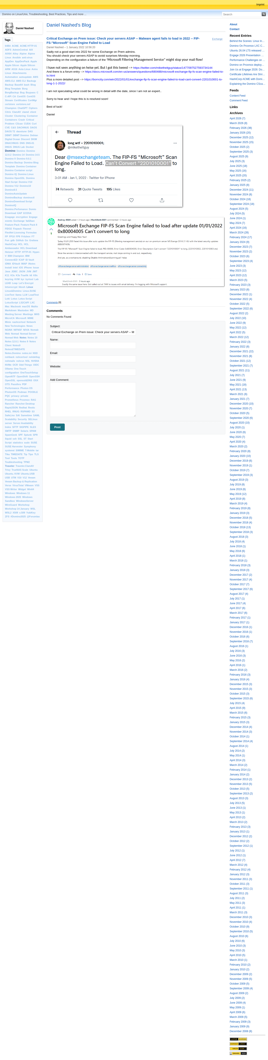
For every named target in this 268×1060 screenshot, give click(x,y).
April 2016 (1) (237, 665)
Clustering (20, 116)
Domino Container (26, 166)
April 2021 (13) (238, 389)
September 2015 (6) (241, 698)
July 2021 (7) (237, 375)
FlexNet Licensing (15, 232)
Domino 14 (18, 154)
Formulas (31, 232)
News (29, 326)
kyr (22, 279)
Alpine (23, 53)
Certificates (20, 100)
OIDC (36, 364)
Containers (11, 119)
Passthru (16, 384)
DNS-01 (30, 143)
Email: (54, 353)
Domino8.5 (11, 189)
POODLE (33, 392)
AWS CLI (21, 81)
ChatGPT (22, 108)
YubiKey (31, 512)
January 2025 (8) (239, 184)
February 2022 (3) (240, 341)
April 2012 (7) (237, 860)
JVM (28, 271)
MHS (36, 314)
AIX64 (8, 53)
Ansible (16, 57)
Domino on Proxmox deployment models (247, 64)
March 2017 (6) (238, 612)
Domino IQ (11, 174)
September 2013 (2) (241, 793)
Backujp (31, 81)
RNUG (16, 411)
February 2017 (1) (240, 617)
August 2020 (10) (240, 422)
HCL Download (28, 248)
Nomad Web (11, 337)
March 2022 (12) (239, 337)
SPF (20, 435)
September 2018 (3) (241, 532)
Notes (23, 337)
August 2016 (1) (239, 646)
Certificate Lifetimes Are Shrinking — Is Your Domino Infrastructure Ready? (247, 74)
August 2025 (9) (239, 156)
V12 (25, 477)
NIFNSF (18, 329)
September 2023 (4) (241, 261)
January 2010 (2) (239, 969)
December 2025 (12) (241, 137)
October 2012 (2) (239, 841)
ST (25, 438)
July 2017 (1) (237, 598)
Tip (25, 454)
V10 (19, 477)
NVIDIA (35, 361)
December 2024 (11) (241, 189)
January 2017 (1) (239, 622)
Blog (33, 84)
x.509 (22, 512)
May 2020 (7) (237, 436)
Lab (36, 279)
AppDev (9, 61)
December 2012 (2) (241, 836)
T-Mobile (30, 450)
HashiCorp (11, 244)
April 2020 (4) (237, 441)
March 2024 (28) (239, 232)
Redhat (23, 407)
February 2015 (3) (240, 717)
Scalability (10, 419)
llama (18, 294)
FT (33, 236)
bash (26, 84)
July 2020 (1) (237, 427)
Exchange (19, 221)
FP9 (18, 236)
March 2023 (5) (238, 280)
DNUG (8, 147)
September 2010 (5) (241, 931)
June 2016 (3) (238, 655)
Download (10, 213)
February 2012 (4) (240, 869)
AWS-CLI (10, 81)
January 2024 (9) (239, 242)
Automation (11, 77)
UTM (13, 477)
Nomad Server (28, 333)
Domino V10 (25, 182)
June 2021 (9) (238, 379)
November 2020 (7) (241, 408)
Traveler (10, 466)
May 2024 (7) (237, 223)
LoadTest (34, 294)
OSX (35, 380)
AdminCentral (20, 49)
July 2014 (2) (237, 750)
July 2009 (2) (237, 997)
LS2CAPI (24, 302)
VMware (29, 485)
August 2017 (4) (239, 593)
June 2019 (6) (238, 489)
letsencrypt (11, 287)
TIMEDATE (17, 454)
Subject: (55, 326)
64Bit (8, 46)
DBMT (8, 135)
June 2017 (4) (238, 603)
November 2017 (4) (241, 579)
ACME (15, 46)
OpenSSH (34, 376)
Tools (14, 458)
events (8, 221)
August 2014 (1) (239, 746)
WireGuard (11, 505)
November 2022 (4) (241, 299)
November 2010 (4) (241, 921)
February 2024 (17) (241, 237)
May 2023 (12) (238, 270)
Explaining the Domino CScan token (247, 83)
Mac (7, 306)
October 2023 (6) (239, 256)
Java (7, 271)
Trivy (7, 470)
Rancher (9, 403)
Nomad (15, 333)
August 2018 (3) (239, 536)
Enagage (10, 217)
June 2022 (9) (238, 322)
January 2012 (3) (239, 874)
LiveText (9, 294)
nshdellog (34, 357)
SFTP (15, 427)
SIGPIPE (24, 427)
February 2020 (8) (240, 451)
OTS (7, 384)
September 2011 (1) (241, 888)
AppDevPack (22, 61)
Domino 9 (10, 158)
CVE (7, 127)
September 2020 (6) (241, 417)
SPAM (32, 431)
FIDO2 (8, 228)
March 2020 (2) (238, 446)
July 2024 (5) (237, 213)
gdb (12, 240)
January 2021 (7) (239, 398)
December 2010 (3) (241, 917)
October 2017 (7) (239, 584)
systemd (10, 450)
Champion (10, 108)
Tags (7, 39)
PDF (24, 384)
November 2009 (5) (241, 978)
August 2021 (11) (240, 370)
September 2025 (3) (241, 151)
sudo (27, 442)
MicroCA (10, 318)
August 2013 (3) (239, 798)
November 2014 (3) (241, 731)
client (33, 112)
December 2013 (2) (241, 779)
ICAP (21, 259)
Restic (31, 407)
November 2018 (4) (241, 522)
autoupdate (25, 77)
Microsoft (21, 318)
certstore (10, 104)
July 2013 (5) (237, 803)
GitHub (20, 240)
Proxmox (25, 399)
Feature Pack (12, 224)
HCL (20, 244)
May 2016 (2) (237, 660)
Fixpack (17, 228)
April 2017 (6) (237, 608)
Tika (7, 454)
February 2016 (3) (240, 674)
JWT (34, 271)
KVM (17, 279)
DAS (30, 131)
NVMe (8, 364)
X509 (15, 512)
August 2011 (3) (239, 893)
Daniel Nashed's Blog (69, 25)
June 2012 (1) (238, 855)
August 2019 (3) (239, 479)
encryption (22, 217)
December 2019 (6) (241, 460)
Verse (8, 485)
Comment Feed (239, 100)
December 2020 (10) (241, 403)
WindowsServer (25, 501)
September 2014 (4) (241, 741)
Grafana (33, 240)
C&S (13, 127)
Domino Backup (14, 162)
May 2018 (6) (237, 551)
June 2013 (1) (238, 807)
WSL (33, 508)
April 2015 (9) (237, 707)
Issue (36, 267)
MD (32, 310)
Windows (10, 493)
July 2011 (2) (237, 898)
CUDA (27, 123)
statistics (18, 442)
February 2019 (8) (240, 508)
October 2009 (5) (239, 983)
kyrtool (29, 279)
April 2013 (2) (237, 817)
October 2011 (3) (239, 883)
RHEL (8, 411)
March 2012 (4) (238, 864)
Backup (9, 84)
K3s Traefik (22, 275)
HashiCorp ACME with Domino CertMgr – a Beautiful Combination (247, 79)
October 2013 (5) (239, 788)
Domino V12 (11, 186)
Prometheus (11, 399)
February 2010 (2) (240, 964)
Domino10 (25, 186)
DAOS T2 (10, 131)
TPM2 (27, 462)
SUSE (34, 442)
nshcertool (21, 357)
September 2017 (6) (241, 589)
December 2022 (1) (241, 294)
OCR (15, 364)
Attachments (19, 73)
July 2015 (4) (237, 703)
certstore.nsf (23, 104)
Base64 (19, 84)
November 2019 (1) (241, 465)
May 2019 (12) (238, 494)
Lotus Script (25, 298)
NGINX (8, 329)
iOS (21, 267)
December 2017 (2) (241, 574)
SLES (33, 427)
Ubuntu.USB (28, 473)
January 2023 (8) (239, 289)
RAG (33, 399)
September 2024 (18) (242, 204)
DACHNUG (23, 127)
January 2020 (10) (240, 455)
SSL (20, 438)
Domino (10, 150)
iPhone (28, 267)
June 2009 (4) (238, 1002)
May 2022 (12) (238, 327)
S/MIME (20, 450)
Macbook (16, 306)
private (24, 396)
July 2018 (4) (237, 541)
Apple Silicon (27, 65)
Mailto (34, 306)
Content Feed (237, 95)
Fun (7, 240)
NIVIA (26, 329)
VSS (37, 485)
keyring (9, 279)
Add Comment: (59, 379)
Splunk (28, 435)
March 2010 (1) (238, 959)
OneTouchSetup (29, 372)
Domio (32, 209)
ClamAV (16, 112)
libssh (22, 287)
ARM (7, 69)
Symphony (30, 446)
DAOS (33, 127)
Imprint (260, 4)
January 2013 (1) (239, 831)
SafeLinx (10, 415)
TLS (36, 454)
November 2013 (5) (241, 784)
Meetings (28, 314)
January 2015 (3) (239, 722)
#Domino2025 (18, 516)
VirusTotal (18, 485)
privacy (15, 396)
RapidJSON (11, 407)
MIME (30, 318)
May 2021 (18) (238, 384)
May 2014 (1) (237, 755)
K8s (35, 275)
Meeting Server (13, 314)
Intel (15, 267)
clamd (25, 112)
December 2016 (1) (241, 627)
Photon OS (26, 388)
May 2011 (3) (237, 902)
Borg (24, 88)
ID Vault (30, 259)
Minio (8, 322)
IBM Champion (16, 256)
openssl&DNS (24, 380)
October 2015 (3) (239, 693)
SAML (36, 415)
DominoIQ (10, 205)
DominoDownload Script (18, 201)
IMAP (24, 263)
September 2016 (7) (241, 641)
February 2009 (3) (240, 1021)
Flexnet (27, 228)
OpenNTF (10, 376)
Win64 (30, 489)
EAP (19, 213)
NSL (27, 361)
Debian (34, 135)
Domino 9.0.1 (24, 158)
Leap (15, 283)
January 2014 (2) (239, 774)
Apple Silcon (12, 65)
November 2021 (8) (241, 356)
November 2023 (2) (241, 251)
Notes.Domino (13, 353)
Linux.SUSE (29, 291)
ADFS (8, 49)
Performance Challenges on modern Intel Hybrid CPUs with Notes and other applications (247, 60)
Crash (21, 119)
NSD (35, 353)
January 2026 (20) (240, 132)
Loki (7, 298)
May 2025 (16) (238, 170)
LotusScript (11, 302)
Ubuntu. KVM (12, 473)
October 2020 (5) (239, 413)
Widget (22, 489)
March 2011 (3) (238, 912)
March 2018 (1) (238, 560)
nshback (10, 357)
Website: (55, 366)
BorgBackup (12, 92)
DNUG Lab (19, 147)
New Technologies (15, 326)
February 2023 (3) (240, 284)
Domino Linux (26, 174)
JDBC (14, 271)
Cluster (9, 116)
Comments (52, 302)
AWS (35, 77)
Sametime (26, 415)
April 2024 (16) (238, 227)
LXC (32, 302)
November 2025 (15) (241, 142)
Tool (7, 458)
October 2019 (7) (239, 470)
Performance (12, 388)
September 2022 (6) (241, 308)
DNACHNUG (12, 143)
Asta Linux (24, 69)
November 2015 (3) (241, 688)
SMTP (8, 431)
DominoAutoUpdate (16, 193)
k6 (30, 275)
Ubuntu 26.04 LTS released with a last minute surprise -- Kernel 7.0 (247, 50)
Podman (22, 392)
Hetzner (9, 252)
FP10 (12, 236)
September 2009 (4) (241, 988)
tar (37, 450)
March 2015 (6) (238, 712)
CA (14, 96)
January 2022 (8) (239, 346)
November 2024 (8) (241, 194)
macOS (26, 306)
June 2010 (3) (238, 945)
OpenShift (22, 376)
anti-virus (27, 57)
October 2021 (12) (240, 360)
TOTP (21, 458)
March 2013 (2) (238, 822)
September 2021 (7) (241, 365)
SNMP (16, 431)
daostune (21, 131)
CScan (19, 123)
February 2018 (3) (240, 565)
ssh (15, 438)
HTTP (18, 252)
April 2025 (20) (238, 175)
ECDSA (27, 213)
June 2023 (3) (238, 265)
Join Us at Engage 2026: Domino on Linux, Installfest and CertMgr (247, 69)
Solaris (24, 431)
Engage (33, 217)
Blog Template (13, 88)
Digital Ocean (12, 139)
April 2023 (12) (238, 275)
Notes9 (16, 345)
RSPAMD (26, 411)
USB (7, 477)
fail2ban (30, 221)
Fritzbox (25, 236)
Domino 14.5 (33, 154)
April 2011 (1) (237, 907)
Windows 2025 (13, 497)
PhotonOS (10, 392)
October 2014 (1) (239, 736)
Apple (34, 61)
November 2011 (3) (241, 879)
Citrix (8, 112)
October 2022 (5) (239, 303)
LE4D (8, 283)
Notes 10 (32, 337)
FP (6, 236)
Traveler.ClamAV (25, 466)
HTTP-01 (27, 252)
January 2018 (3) (239, 570)
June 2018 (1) (238, 546)
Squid (8, 438)
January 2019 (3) (239, 513)
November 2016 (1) (241, 631)
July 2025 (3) (237, 161)
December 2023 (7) (241, 246)
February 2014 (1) (240, 769)
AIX (31, 49)
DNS (22, 143)
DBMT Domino (21, 135)
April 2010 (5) (237, 955)
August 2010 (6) (239, 936)
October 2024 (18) (240, 199)
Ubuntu (33, 470)
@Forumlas (33, 516)
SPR (35, 435)
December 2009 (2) (241, 974)
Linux (30, 287)
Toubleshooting (13, 462)
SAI (18, 415)
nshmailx (10, 361)
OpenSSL (10, 380)
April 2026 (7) (237, 118)
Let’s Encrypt (26, 283)
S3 (33, 411)
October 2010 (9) (239, 926)
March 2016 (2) (238, 669)
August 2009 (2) (239, 993)
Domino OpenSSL (15, 178)
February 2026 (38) (241, 127)
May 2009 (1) (237, 1007)
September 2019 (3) (241, 475)
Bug (22, 92)
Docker (30, 147)
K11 (7, 275)
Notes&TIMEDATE (15, 349)
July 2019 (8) (237, 484)
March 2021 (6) (238, 394)
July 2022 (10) (238, 318)
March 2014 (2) (238, 765)
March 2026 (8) (238, 123)
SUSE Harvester (14, 446)
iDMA (8, 263)
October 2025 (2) (239, 146)
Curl (34, 123)
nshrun (20, 361)
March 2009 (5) (238, 1017)
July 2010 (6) (237, 940)
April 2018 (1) (237, 555)
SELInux (32, 419)
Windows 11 (23, 493)
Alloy (15, 53)
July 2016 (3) (237, 650)
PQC (7, 396)
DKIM (34, 139)
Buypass (31, 92)
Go (26, 240)
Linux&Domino (13, 291)
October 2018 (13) (240, 527)
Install (8, 267)
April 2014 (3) (237, 760)
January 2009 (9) (239, 1026)
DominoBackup (13, 197)
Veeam (31, 477)
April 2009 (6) (237, 1012)
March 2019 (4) (238, 503)
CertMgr (32, 100)
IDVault (16, 263)
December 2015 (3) (241, 684)
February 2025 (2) (240, 180)
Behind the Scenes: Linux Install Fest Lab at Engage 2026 (247, 41)
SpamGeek (11, 435)
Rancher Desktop (25, 403)
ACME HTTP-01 (28, 46)
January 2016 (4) (239, 679)
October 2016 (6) (239, 636)
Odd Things (25, 364)
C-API (8, 96)
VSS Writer (11, 489)
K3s (12, 275)
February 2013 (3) (240, 826)
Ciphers (33, 108)
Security (22, 419)
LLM (25, 294)
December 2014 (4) (241, 726)
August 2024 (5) (239, 208)
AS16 (14, 69)
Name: (54, 339)
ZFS (7, 516)
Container (32, 116)
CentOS (21, 96)
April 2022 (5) (237, 332)
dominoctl (29, 197)
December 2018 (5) (241, 517)
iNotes (31, 263)
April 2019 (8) (237, 498)
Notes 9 (24, 341)
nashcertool (19, 322)
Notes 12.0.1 (12, 341)
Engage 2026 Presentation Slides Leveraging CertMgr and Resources (247, 55)
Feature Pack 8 (29, 224)
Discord (25, 139)
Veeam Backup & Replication (21, 481)
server (8, 423)
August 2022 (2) (239, 313)
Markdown (10, 310)
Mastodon (23, 310)
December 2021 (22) (241, 351)
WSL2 (8, 512)
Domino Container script (18, 170)
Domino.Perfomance (16, 209)
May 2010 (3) (237, 950)
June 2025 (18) (238, 165)
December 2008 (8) (241, 1031)
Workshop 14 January (17, 508)
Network (31, 322)
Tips (30, 454)
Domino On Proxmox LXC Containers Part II (247, 45)
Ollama (9, 368)
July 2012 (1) (237, 850)
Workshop (23, 505)
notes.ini (27, 353)
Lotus (14, 298)
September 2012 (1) (241, 845)
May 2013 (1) (237, 812)
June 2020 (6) (238, 432)
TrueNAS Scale (20, 470)
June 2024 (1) (238, 218)
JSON (22, 271)
